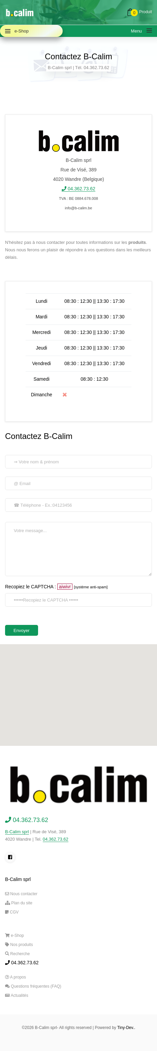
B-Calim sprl (17, 831)
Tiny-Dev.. (126, 1027)
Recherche (17, 953)
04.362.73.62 (55, 839)
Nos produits (19, 944)
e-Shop (14, 935)
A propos (15, 977)
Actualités (16, 995)
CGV (12, 912)
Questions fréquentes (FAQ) (33, 986)
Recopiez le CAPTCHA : (56, 587)
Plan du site (18, 903)
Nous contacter (21, 893)
